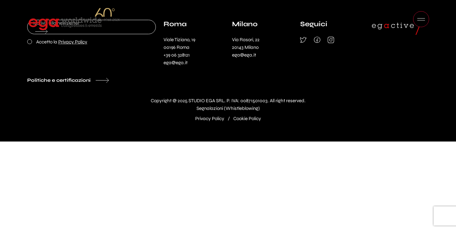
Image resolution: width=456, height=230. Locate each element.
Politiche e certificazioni (59, 80)
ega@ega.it (176, 62)
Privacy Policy (72, 42)
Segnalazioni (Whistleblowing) (228, 108)
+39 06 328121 (177, 55)
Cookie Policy (247, 118)
